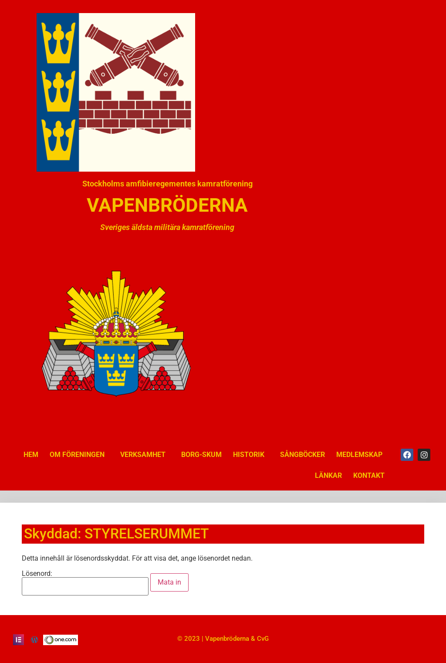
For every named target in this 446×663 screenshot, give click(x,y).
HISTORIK (251, 454)
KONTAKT (369, 475)
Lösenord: (85, 582)
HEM (31, 454)
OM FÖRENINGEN (79, 454)
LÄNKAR (328, 475)
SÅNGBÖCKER (302, 454)
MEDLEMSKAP (359, 454)
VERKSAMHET (145, 454)
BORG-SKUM (201, 454)
